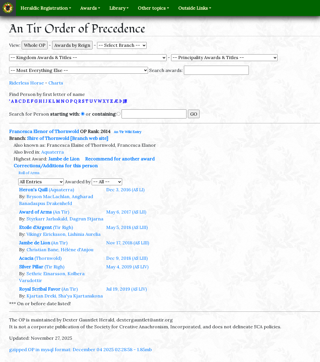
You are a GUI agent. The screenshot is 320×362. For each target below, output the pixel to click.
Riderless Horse (26, 83)
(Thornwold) (47, 258)
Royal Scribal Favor (39, 289)
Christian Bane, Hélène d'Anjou (59, 249)
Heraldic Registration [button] (44, 8)
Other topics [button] (152, 8)
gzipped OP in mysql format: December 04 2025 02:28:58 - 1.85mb (80, 349)
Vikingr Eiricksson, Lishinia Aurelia (63, 234)
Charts (55, 83)
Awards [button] (88, 8)
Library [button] (117, 8)
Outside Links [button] (193, 8)
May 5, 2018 (127, 227)
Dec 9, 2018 (127, 258)
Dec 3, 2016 (125, 189)
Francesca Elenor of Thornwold (44, 131)
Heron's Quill (33, 189)
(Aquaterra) (61, 189)
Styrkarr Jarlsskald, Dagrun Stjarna (64, 219)
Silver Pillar (31, 267)
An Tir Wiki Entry (127, 132)
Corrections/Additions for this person (56, 165)
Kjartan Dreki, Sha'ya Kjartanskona (64, 296)
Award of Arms (35, 212)
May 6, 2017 (126, 212)
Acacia (26, 258)
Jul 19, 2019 (126, 289)
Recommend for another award (120, 159)
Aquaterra (52, 152)
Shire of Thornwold (48, 138)
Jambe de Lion (63, 159)
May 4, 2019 (127, 267)
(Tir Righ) (63, 227)
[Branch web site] (89, 138)
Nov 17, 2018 (127, 243)
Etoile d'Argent (35, 227)
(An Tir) (61, 212)
